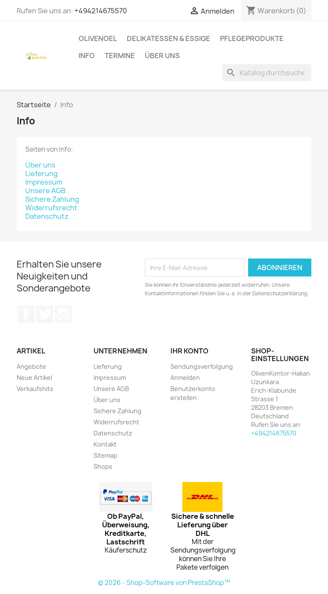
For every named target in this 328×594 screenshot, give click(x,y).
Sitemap (105, 455)
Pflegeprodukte (252, 38)
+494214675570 (100, 10)
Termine (120, 55)
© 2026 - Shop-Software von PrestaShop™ (164, 582)
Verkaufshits (35, 389)
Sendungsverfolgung (201, 366)
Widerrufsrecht (51, 207)
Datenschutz (47, 216)
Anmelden (185, 377)
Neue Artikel (34, 377)
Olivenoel (98, 38)
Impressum (43, 182)
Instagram (63, 314)
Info (87, 55)
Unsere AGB (45, 190)
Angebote (31, 366)
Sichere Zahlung (52, 199)
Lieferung (41, 173)
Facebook (26, 314)
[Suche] (267, 72)
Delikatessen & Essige (168, 38)
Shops (103, 466)
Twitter (44, 314)
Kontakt (105, 444)
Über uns (162, 55)
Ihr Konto (189, 351)
